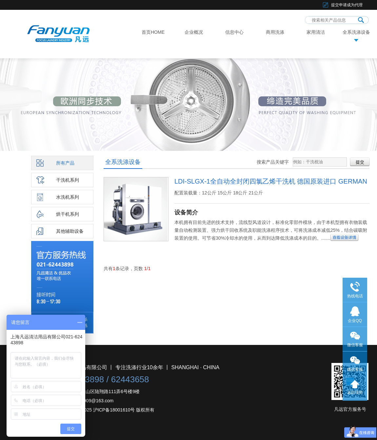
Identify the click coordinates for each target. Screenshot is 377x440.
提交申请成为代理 (347, 5)
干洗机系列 (67, 180)
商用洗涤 (275, 32)
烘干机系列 (67, 214)
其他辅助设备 (70, 231)
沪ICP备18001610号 (114, 409)
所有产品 (65, 163)
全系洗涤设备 (356, 32)
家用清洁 (316, 32)
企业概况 (194, 32)
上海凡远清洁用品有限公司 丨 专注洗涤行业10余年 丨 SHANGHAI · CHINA (131, 367)
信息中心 (234, 32)
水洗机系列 (67, 197)
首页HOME (153, 32)
